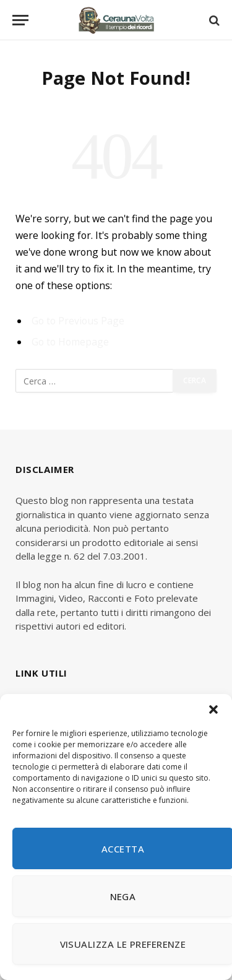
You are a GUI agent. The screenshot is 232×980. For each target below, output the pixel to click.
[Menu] (20, 20)
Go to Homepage (70, 342)
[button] (213, 709)
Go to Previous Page (78, 320)
